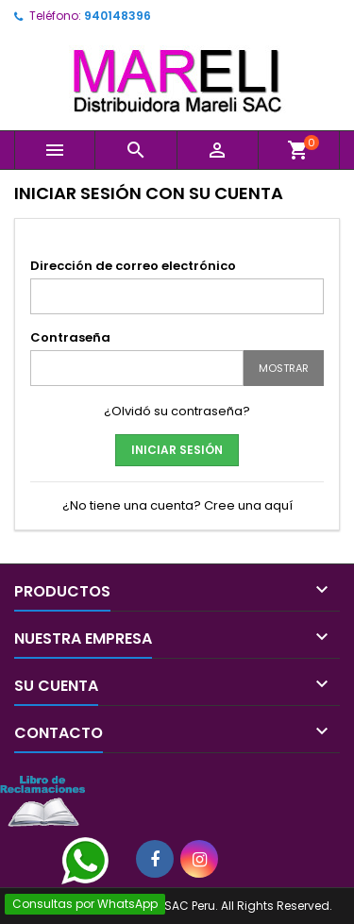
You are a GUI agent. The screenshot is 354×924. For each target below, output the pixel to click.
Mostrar (284, 368)
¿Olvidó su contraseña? (177, 411)
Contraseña (70, 337)
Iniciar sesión (177, 450)
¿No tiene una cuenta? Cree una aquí (177, 505)
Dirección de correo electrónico (133, 266)
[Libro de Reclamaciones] (42, 800)
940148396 (117, 16)
